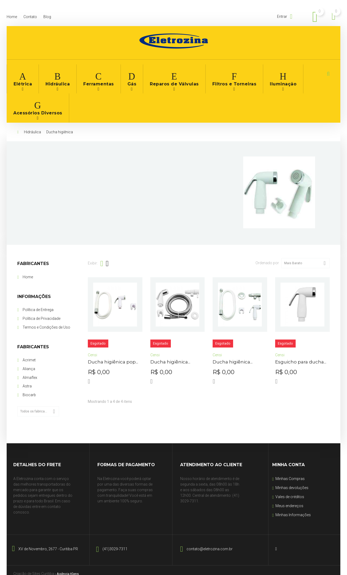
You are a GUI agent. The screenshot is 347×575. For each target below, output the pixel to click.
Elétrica (21, 74)
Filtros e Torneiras (205, 74)
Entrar (282, 16)
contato (30, 17)
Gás (117, 74)
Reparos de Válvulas (154, 74)
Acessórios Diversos (290, 74)
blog (47, 17)
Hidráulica (51, 74)
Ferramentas (87, 74)
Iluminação (246, 74)
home (12, 17)
